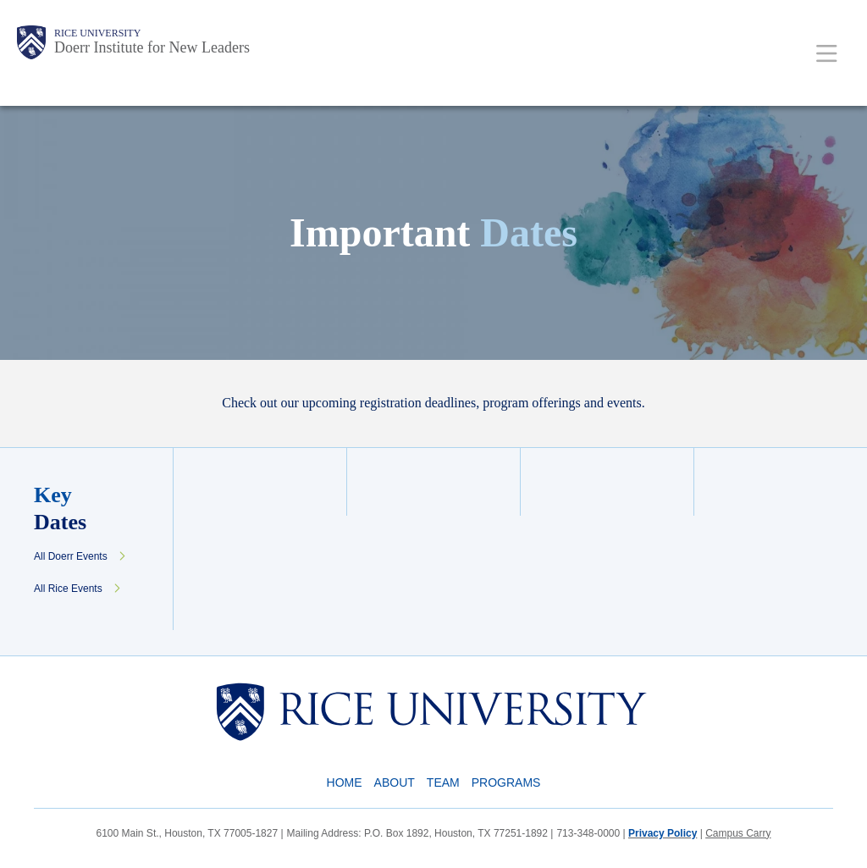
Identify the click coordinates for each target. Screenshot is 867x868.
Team (443, 782)
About (394, 782)
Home (344, 782)
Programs (506, 782)
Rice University (97, 33)
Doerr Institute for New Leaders (152, 47)
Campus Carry (737, 833)
